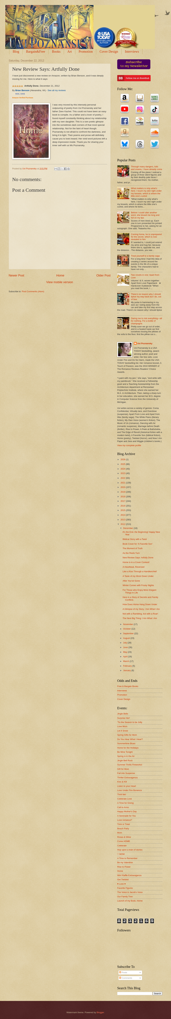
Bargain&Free (35, 51)
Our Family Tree (125, 896)
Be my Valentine (125, 862)
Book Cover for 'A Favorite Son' (137, 544)
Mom (119, 832)
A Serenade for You (126, 816)
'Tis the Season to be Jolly (129, 722)
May (125, 652)
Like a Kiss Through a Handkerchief (140, 571)
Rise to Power (124, 867)
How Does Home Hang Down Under (140, 604)
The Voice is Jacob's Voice (130, 892)
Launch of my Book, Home (130, 900)
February (127, 666)
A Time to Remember (127, 858)
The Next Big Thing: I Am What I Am (140, 618)
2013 (123, 519)
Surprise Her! (123, 718)
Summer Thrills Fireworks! (129, 764)
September (128, 633)
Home (60, 275)
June (125, 647)
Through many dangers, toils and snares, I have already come (146, 167)
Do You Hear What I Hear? (130, 739)
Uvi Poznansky (144, 343)
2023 (123, 473)
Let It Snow (122, 730)
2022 (123, 478)
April (125, 656)
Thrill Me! (121, 794)
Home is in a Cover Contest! (136, 562)
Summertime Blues (126, 743)
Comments (125, 978)
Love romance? (124, 820)
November (128, 624)
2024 (123, 469)
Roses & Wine (124, 837)
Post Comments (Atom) (33, 291)
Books (56, 51)
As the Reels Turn (131, 553)
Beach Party (123, 828)
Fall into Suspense (126, 773)
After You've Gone (131, 581)
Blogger (100, 1012)
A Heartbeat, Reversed (133, 567)
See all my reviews (57, 90)
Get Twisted (123, 879)
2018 (123, 496)
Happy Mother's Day (127, 811)
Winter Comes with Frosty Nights (138, 585)
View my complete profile (129, 445)
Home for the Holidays (127, 748)
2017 (123, 501)
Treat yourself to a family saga (145, 256)
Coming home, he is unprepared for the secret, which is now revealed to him (146, 237)
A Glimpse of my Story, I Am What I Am (141, 609)
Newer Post (16, 275)
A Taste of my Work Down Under (138, 576)
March (126, 661)
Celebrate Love (124, 799)
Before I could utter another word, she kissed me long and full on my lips (145, 215)
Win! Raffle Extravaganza (129, 875)
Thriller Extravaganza (127, 777)
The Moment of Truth (133, 548)
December (128, 528)
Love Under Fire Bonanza (129, 790)
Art (69, 51)
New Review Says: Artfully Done (138, 557)
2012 (123, 524)
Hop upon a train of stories (129, 849)
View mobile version (59, 282)
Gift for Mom (123, 769)
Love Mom (122, 726)
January (127, 670)
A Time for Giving (125, 803)
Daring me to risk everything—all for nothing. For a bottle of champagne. (146, 321)
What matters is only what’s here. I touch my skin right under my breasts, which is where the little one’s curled (146, 192)
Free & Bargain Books (127, 686)
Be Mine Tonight (125, 752)
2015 (123, 510)
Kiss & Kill (122, 781)
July (125, 642)
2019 (123, 492)
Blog (16, 51)
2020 (123, 487)
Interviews (122, 690)
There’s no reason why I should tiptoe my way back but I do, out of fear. (146, 297)
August (126, 638)
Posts (123, 972)
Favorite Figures (125, 888)
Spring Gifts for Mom (127, 735)
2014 (123, 515)
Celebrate (122, 845)
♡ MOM (121, 854)
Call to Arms (123, 807)
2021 (123, 482)
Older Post (103, 275)
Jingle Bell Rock (125, 760)
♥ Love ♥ (121, 884)
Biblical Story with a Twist (135, 539)
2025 (123, 464)
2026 (123, 459)
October (127, 629)
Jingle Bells (122, 713)
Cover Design (109, 51)
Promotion (86, 51)
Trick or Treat (123, 824)
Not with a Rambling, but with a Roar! (140, 613)
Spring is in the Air (126, 756)
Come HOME (123, 841)
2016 (123, 505)
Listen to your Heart (126, 786)
